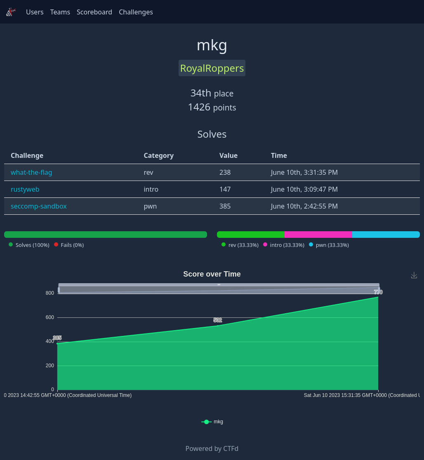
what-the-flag (31, 172)
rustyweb (25, 189)
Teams (60, 11)
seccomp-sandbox (39, 206)
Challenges (136, 11)
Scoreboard (94, 11)
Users (35, 11)
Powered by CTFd (212, 448)
